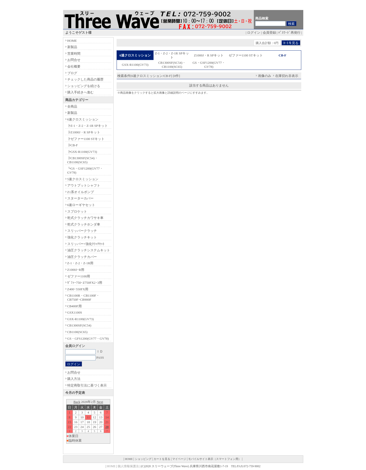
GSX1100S (74, 312)
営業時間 (73, 53)
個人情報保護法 (128, 466)
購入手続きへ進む (80, 92)
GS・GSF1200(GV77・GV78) (208, 65)
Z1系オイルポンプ (80, 192)
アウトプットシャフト (83, 185)
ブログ (72, 73)
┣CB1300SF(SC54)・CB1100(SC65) (82, 160)
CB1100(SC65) (77, 332)
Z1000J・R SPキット (209, 55)
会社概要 (73, 66)
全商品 (72, 106)
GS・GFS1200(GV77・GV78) (88, 338)
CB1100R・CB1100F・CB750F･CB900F (83, 297)
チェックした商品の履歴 (85, 79)
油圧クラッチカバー (82, 257)
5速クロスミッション (83, 179)
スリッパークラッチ (82, 231)
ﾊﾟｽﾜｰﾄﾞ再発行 (289, 32)
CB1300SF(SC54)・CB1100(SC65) (172, 65)
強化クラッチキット (82, 237)
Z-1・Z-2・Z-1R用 (80, 263)
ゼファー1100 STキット (246, 55)
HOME (72, 41)
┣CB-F (72, 145)
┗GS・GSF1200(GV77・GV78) (85, 170)
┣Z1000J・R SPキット (83, 132)
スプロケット (77, 211)
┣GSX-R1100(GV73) (82, 152)
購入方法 (73, 379)
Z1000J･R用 (75, 270)
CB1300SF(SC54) (79, 325)
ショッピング (143, 459)
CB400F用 (74, 306)
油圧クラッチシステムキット (88, 250)
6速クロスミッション (83, 119)
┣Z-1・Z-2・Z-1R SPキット (87, 126)
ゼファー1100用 (78, 276)
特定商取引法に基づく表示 (87, 385)
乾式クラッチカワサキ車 (85, 218)
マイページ (179, 459)
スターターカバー (80, 198)
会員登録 (269, 32)
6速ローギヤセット (81, 205)
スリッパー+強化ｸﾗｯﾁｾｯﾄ (85, 244)
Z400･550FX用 (78, 289)
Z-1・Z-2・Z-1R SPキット (172, 55)
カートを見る (162, 459)
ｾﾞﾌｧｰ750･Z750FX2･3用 (84, 282)
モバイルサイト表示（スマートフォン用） (214, 459)
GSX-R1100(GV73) (135, 65)
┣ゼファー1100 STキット (86, 139)
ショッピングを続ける (83, 86)
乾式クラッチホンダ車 (83, 224)
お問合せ (73, 60)
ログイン (253, 32)
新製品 (72, 47)
